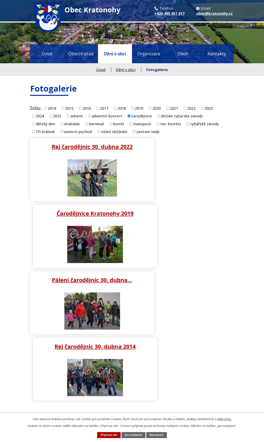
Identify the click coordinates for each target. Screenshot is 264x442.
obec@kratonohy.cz (55, 401)
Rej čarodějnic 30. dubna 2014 (184, 213)
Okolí (183, 54)
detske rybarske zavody (182, 115)
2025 (57, 115)
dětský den (45, 123)
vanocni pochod (78, 131)
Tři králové (45, 131)
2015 (69, 108)
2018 (122, 108)
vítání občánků (114, 131)
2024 (40, 115)
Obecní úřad (81, 54)
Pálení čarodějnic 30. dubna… (80, 213)
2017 (104, 108)
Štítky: (35, 107)
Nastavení (156, 435)
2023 (209, 108)
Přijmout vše (109, 435)
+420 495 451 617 (53, 392)
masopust (142, 123)
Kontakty (216, 54)
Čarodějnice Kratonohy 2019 (183, 146)
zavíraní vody (147, 131)
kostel (118, 123)
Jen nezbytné (133, 435)
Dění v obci (115, 54)
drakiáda (72, 123)
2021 (174, 108)
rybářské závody (204, 123)
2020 (156, 108)
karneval (96, 123)
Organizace (148, 54)
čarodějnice (141, 115)
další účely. (224, 419)
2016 (87, 108)
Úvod (47, 54)
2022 (191, 108)
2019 (139, 108)
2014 (52, 108)
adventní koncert (107, 115)
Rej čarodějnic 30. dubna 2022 (80, 146)
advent (77, 115)
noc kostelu (170, 123)
